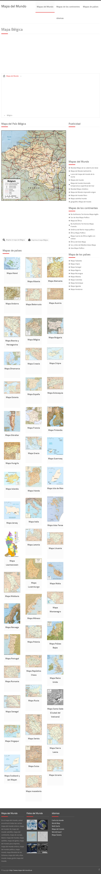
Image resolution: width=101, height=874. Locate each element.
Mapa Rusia (33, 700)
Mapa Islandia (12, 488)
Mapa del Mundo (13, 6)
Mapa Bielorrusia (33, 304)
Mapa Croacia (34, 363)
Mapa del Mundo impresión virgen (83, 192)
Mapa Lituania (55, 548)
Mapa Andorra (12, 303)
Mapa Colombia (76, 280)
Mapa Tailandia (76, 260)
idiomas (60, 18)
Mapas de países (90, 6)
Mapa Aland (12, 273)
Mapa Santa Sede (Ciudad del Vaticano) (55, 712)
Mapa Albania (33, 281)
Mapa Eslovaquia (55, 392)
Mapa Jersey (12, 522)
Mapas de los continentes (68, 6)
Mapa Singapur (12, 740)
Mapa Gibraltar (12, 435)
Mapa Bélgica (34, 339)
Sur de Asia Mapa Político (80, 217)
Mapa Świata (57, 835)
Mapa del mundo (58, 829)
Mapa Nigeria (76, 270)
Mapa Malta (55, 583)
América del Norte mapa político (83, 229)
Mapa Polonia (33, 641)
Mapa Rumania (12, 681)
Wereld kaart (57, 832)
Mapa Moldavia (12, 596)
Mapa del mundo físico (79, 195)
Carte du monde (58, 820)
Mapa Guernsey (55, 458)
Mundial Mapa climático (79, 189)
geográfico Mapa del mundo (81, 201)
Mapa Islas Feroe (55, 525)
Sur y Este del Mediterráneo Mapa (83, 245)
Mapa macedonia (33, 791)
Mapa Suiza (33, 766)
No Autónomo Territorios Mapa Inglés (84, 214)
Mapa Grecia (33, 453)
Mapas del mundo (77, 180)
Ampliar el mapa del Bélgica (15, 240)
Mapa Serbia (33, 738)
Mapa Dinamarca (12, 368)
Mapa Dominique (77, 283)
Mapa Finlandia (55, 430)
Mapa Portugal (12, 658)
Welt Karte (56, 826)
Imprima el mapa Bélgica (39, 240)
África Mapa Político (78, 233)
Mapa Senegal (12, 711)
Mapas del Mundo (45, 6)
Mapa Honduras (76, 289)
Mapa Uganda (76, 286)
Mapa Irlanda (34, 490)
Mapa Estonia (12, 397)
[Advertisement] (50, 54)
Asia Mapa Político (77, 248)
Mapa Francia (33, 427)
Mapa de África (76, 220)
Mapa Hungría (12, 463)
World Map (56, 823)
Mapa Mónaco (33, 618)
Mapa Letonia (33, 544)
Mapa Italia (34, 521)
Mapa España (33, 394)
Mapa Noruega (12, 627)
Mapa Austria (55, 302)
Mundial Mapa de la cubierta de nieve (84, 168)
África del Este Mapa (78, 242)
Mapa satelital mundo (79, 198)
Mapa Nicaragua (77, 273)
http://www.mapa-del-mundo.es (20, 870)
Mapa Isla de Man (55, 488)
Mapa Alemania (55, 280)
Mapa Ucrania (55, 774)
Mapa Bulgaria (55, 337)
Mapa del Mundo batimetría (81, 171)
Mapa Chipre (55, 363)
